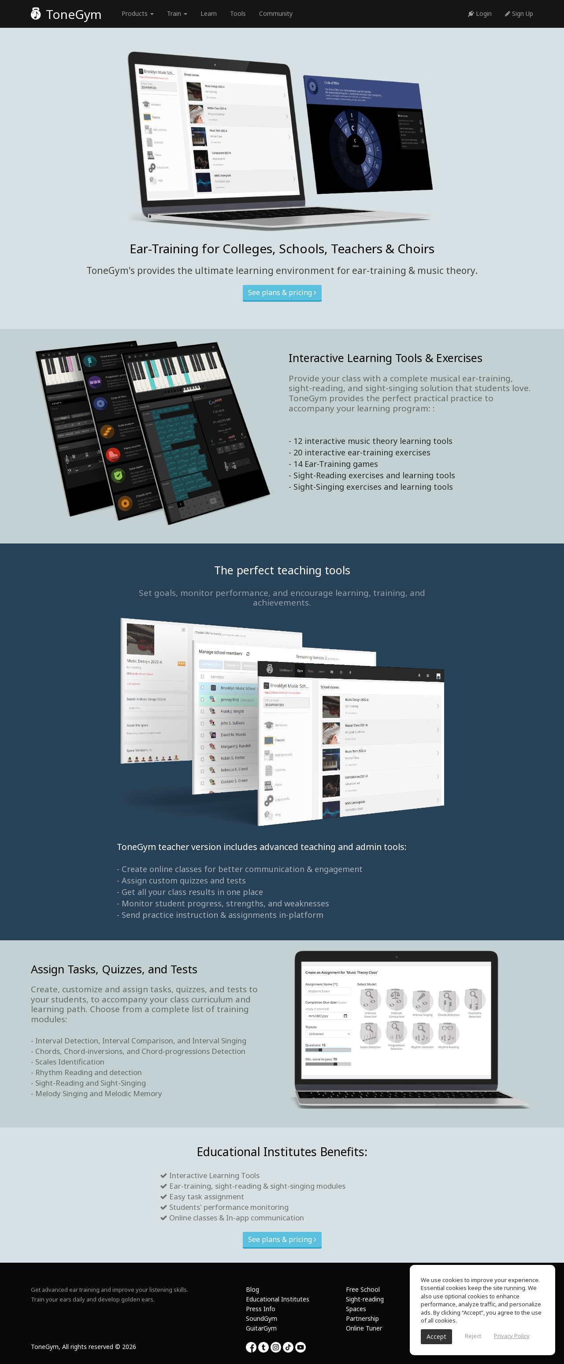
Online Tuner (364, 1328)
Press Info (260, 1309)
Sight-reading (365, 1299)
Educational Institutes (277, 1299)
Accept (436, 1336)
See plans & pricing (282, 292)
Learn (208, 13)
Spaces (356, 1309)
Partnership (362, 1318)
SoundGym (261, 1318)
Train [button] (177, 13)
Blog (252, 1289)
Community (276, 13)
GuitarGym (261, 1328)
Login (480, 13)
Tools (238, 13)
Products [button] (138, 13)
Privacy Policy (512, 1336)
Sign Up (519, 13)
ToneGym (66, 14)
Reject (473, 1336)
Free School (363, 1289)
